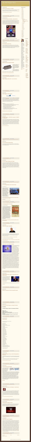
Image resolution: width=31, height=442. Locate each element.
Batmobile (8, 40)
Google (26, 40)
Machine (3, 41)
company (7, 384)
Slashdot (26, 48)
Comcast (5, 384)
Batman (7, 40)
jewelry (6, 16)
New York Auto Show (12, 202)
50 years (6, 223)
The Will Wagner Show (9, 2)
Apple (4, 242)
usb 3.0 (13, 76)
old (7, 351)
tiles (8, 433)
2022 (22, 11)
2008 (22, 34)
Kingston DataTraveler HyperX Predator (8, 62)
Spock (14, 139)
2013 (22, 30)
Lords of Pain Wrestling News (27, 44)
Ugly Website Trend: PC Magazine (7, 419)
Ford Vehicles (27, 59)
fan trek (9, 139)
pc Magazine (7, 433)
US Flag (13, 114)
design (4, 433)
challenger (7, 202)
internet (5, 16)
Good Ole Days (4, 319)
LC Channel (8, 16)
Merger (8, 384)
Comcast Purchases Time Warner (7, 366)
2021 (22, 12)
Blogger (20, 439)
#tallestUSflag (7, 98)
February (23, 28)
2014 (22, 18)
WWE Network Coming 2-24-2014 (7, 402)
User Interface (13, 242)
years (9, 223)
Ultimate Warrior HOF (4, 281)
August (23, 23)
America (4, 114)
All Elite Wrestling (27, 43)
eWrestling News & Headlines (27, 45)
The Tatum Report (27, 64)
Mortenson (9, 114)
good (4, 351)
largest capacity (8, 76)
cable (4, 16)
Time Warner (14, 384)
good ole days (6, 351)
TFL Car (26, 61)
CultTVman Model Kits (27, 73)
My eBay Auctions (26, 69)
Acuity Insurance (14, 98)
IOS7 (8, 242)
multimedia (10, 384)
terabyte (9, 76)
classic (11, 40)
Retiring (9, 242)
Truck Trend (27, 62)
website (9, 433)
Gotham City (17, 40)
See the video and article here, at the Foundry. (6, 360)
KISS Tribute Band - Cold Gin (27, 76)
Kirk (10, 139)
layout (5, 433)
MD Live (7, 38)
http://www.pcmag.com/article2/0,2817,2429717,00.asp (7, 396)
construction (6, 114)
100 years (4, 202)
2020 (22, 13)
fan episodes (8, 139)
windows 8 (11, 433)
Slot (4, 41)
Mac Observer (27, 53)
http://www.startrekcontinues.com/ (5, 125)
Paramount (13, 139)
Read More (3, 380)
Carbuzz (26, 55)
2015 (5, 202)
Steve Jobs (11, 242)
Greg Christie (6, 242)
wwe (5, 416)
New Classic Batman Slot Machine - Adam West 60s (25, 21)
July (22, 24)
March (22, 27)
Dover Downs (3, 20)
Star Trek (16, 139)
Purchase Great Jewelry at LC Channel (8, 8)
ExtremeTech (27, 50)
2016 (22, 16)
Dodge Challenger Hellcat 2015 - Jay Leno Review (9, 78)
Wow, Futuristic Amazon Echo (6, 43)
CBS (4, 139)
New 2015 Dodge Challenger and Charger (8, 161)
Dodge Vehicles (27, 57)
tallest (12, 114)
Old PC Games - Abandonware (27, 77)
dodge (9, 202)
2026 (22, 8)
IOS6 (7, 242)
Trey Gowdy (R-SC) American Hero (7, 142)
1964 (4, 223)
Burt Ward (10, 40)
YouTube (26, 41)
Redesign (14, 202)
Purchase (11, 384)
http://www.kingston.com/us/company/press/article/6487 (8, 72)
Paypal (26, 71)
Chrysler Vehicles (26, 58)
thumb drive (11, 76)
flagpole (8, 114)
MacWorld (27, 52)
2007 (22, 35)
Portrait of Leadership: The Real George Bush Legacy (10, 290)
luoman (16, 439)
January (23, 29)
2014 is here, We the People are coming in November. (10, 305)
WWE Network (7, 416)
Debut (8, 202)
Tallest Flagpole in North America (7, 93)
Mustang (8, 223)
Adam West (5, 40)
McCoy (11, 139)
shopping (10, 16)
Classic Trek (6, 139)
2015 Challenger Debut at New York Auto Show (9, 184)
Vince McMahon (4, 416)
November (23, 22)
